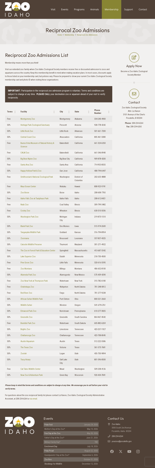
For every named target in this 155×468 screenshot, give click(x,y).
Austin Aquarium (27, 341)
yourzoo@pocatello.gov (122, 441)
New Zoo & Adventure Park (32, 375)
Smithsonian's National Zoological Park (37, 177)
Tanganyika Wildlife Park (30, 232)
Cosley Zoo (25, 210)
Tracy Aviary (25, 359)
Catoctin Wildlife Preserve (31, 244)
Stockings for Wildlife (53, 464)
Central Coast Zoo (28, 137)
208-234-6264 (117, 436)
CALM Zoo (25, 153)
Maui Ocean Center (28, 186)
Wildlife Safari (26, 305)
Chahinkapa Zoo (27, 287)
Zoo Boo (48, 459)
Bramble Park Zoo (28, 323)
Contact (134, 102)
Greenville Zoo (26, 317)
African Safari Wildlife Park (32, 299)
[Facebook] (112, 451)
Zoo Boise (25, 192)
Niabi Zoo (25, 204)
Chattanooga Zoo (28, 335)
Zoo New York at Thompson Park (34, 281)
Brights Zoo (25, 329)
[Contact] (134, 94)
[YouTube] (129, 451)
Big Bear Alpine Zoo (29, 159)
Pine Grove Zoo (27, 262)
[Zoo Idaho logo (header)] (17, 9)
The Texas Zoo (27, 347)
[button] (15, 112)
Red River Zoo (26, 293)
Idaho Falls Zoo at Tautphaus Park (34, 198)
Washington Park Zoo (29, 217)
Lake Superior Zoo (28, 256)
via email (33, 399)
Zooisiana (25, 238)
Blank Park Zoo (27, 226)
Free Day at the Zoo (52, 433)
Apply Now (134, 66)
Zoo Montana (26, 268)
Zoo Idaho (116, 424)
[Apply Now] (134, 57)
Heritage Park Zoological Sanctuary (35, 125)
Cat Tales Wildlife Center (30, 369)
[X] (120, 451)
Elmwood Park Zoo (28, 311)
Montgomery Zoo (28, 119)
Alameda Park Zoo (28, 275)
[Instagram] (138, 451)
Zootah (24, 353)
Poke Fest (48, 424)
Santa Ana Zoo (27, 165)
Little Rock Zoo (27, 131)
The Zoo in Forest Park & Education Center (38, 250)
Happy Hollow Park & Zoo (31, 171)
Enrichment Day (50, 446)
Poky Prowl (49, 451)
